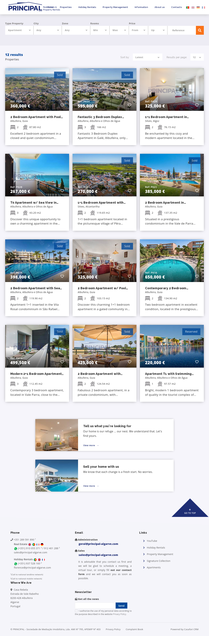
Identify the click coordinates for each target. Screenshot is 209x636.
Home (50, 7)
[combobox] (19, 30)
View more (89, 445)
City (36, 23)
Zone (65, 23)
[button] (62, 105)
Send (121, 605)
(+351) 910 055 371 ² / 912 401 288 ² (39, 548)
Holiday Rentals (87, 7)
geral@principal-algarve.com (98, 544)
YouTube (152, 540)
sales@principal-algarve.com (30, 552)
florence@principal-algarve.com (32, 567)
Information (141, 7)
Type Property (14, 23)
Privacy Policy (119, 614)
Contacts (176, 7)
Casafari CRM (191, 629)
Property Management (115, 7)
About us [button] (160, 7)
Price (132, 23)
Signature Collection (158, 560)
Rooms (94, 23)
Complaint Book (134, 629)
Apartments (154, 567)
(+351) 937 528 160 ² (30, 563)
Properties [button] (66, 7)
